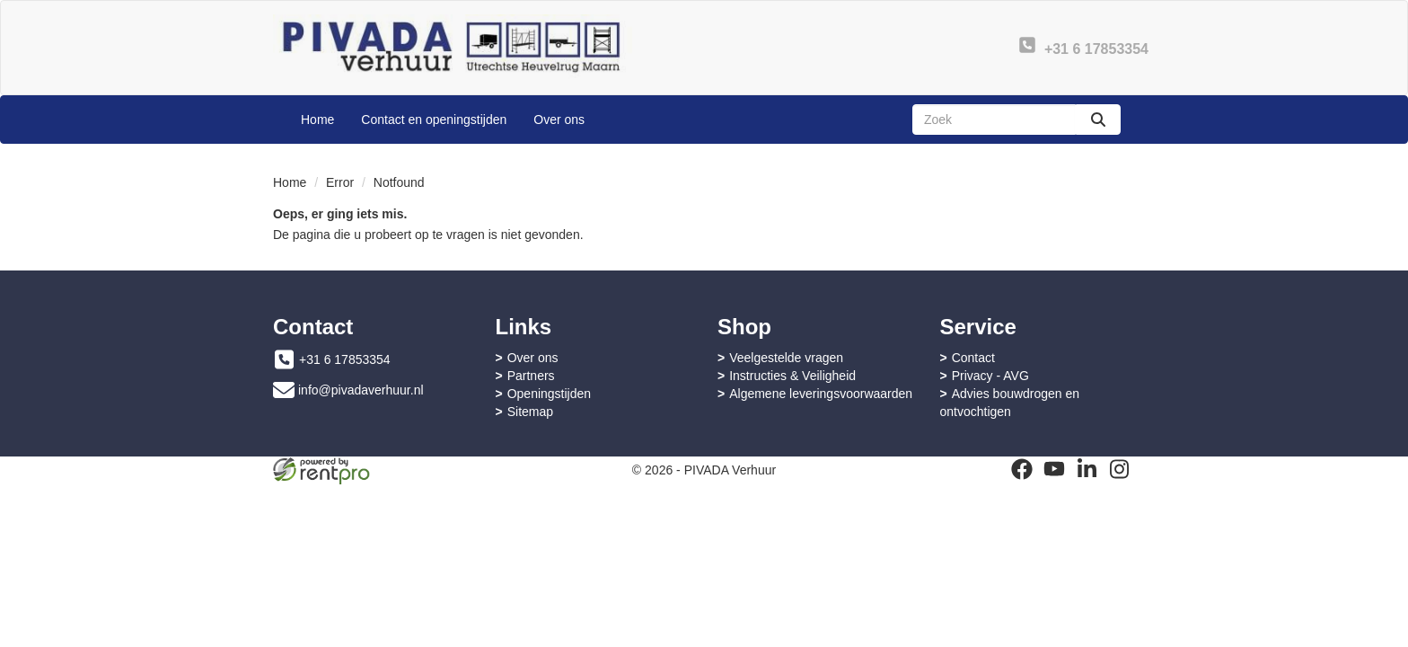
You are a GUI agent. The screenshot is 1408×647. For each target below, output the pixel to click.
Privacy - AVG (990, 375)
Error (340, 182)
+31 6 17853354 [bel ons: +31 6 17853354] (345, 359)
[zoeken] (1098, 119)
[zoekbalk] (994, 119)
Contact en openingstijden (433, 119)
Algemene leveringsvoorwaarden (820, 393)
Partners (531, 375)
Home (317, 119)
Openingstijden (549, 393)
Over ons (559, 119)
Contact (973, 357)
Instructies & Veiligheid (792, 375)
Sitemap (530, 411)
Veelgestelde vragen (786, 357)
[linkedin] (1086, 469)
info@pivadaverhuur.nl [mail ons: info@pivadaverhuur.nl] (361, 390)
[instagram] (1119, 469)
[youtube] (1054, 469)
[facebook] (1022, 469)
